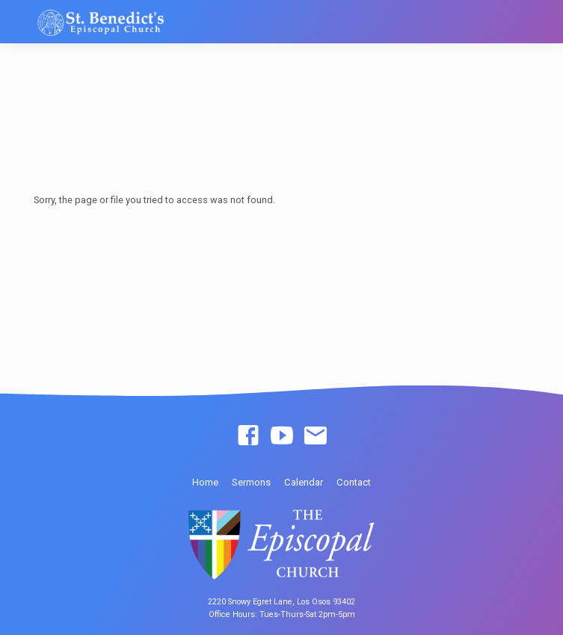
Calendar (303, 482)
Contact (353, 482)
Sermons (251, 482)
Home (205, 482)
